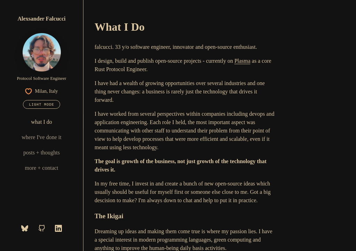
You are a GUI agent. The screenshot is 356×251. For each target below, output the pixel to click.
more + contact (41, 168)
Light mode (41, 104)
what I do (41, 122)
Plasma (242, 61)
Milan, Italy (41, 91)
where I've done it (41, 137)
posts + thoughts (41, 152)
